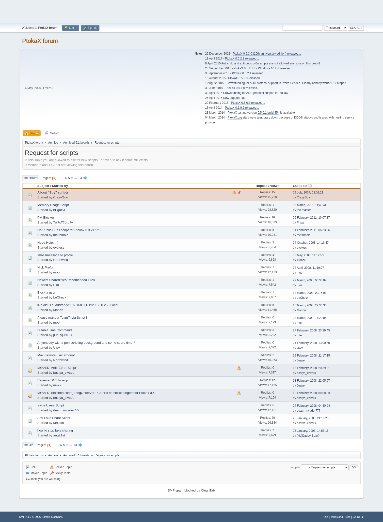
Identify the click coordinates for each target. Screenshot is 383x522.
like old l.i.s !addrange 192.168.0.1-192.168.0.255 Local (77, 305)
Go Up (28, 445)
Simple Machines (52, 516)
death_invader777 (66, 410)
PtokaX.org (234, 117)
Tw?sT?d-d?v (63, 222)
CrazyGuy (60, 197)
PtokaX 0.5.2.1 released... (249, 73)
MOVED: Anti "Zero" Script (56, 368)
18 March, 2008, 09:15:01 (310, 293)
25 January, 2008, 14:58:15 (311, 431)
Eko (56, 285)
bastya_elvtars (63, 372)
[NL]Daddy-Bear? (308, 435)
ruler (300, 335)
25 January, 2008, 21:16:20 (311, 418)
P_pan (301, 222)
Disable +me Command (54, 330)
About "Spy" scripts (53, 192)
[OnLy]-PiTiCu (63, 335)
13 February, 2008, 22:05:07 (311, 380)
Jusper (301, 360)
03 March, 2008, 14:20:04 (310, 318)
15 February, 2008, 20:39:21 (311, 368)
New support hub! (234, 98)
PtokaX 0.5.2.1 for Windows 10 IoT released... (264, 68)
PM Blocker (45, 217)
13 (80, 178)
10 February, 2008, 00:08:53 (311, 393)
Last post (302, 186)
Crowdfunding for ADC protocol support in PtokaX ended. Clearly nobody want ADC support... (288, 83)
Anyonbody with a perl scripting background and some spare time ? (86, 342)
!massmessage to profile (55, 255)
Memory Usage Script (53, 205)
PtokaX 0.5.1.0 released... (243, 88)
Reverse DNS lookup (52, 380)
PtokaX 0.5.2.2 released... (242, 58)
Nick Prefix (45, 267)
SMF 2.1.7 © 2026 (30, 516)
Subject (43, 186)
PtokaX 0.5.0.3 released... (248, 102)
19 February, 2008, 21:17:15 (311, 355)
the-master (304, 210)
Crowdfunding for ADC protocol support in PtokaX (255, 93)
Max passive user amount (56, 355)
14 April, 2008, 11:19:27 (308, 267)
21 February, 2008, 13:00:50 (311, 343)
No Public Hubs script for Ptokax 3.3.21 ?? (68, 230)
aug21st (59, 435)
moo (56, 272)
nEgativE (59, 210)
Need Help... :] (47, 242)
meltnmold (60, 235)
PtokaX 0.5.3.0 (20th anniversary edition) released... (267, 53)
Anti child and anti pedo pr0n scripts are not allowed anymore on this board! (270, 63)
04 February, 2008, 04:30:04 (311, 405)
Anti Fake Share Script (53, 418)
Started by (60, 186)
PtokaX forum (40, 40)
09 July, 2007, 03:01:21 (308, 192)
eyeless (58, 247)
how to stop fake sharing (55, 430)
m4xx (57, 385)
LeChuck (59, 297)
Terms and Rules (341, 516)
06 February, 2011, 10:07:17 (311, 217)
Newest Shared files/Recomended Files (66, 280)
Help (325, 516)
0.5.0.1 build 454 (268, 112)
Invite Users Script (50, 405)
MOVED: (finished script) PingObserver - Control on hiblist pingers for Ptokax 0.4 (96, 393)
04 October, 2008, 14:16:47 (311, 242)
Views (274, 186)
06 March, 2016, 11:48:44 (310, 205)
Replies (261, 186)
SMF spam (175, 490)
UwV (56, 347)
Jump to (295, 467)
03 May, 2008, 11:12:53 (308, 255)
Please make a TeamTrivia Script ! (62, 317)
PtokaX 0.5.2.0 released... (245, 78)
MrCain (58, 423)
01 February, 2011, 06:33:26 (311, 230)
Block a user (46, 292)
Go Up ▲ (358, 516)
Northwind (60, 260)
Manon (58, 310)
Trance (301, 260)
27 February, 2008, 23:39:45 (311, 330)
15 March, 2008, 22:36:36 (310, 305)
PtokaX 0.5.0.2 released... (242, 107)
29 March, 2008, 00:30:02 (310, 280)
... (76, 178)
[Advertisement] (191, 11)
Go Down (31, 178)
